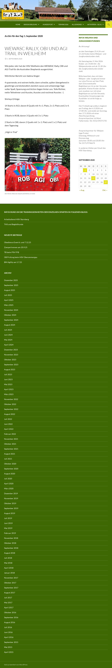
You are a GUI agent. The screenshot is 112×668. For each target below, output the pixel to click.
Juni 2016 (8, 632)
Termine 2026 (63, 24)
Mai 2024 (8, 340)
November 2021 (11, 439)
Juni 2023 (8, 379)
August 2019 (9, 513)
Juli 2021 (8, 459)
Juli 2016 (8, 627)
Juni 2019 (8, 523)
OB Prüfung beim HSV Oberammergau (20, 257)
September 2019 (11, 508)
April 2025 (8, 300)
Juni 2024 (8, 335)
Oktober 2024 (10, 315)
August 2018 (9, 553)
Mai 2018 (8, 563)
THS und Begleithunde (13, 224)
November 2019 (11, 498)
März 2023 (8, 394)
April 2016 (8, 637)
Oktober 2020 (10, 464)
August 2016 (9, 622)
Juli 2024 (8, 330)
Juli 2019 (8, 518)
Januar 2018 (9, 573)
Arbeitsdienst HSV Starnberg (16, 219)
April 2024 (8, 345)
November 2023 (11, 354)
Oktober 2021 (10, 444)
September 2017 (11, 587)
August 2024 (9, 325)
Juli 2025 (8, 295)
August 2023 (9, 369)
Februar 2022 (10, 434)
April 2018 (8, 568)
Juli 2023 (8, 374)
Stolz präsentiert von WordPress (15, 665)
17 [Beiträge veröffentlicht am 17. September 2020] (93, 178)
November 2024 (11, 310)
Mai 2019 (8, 528)
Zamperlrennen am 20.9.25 (15, 247)
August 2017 (9, 592)
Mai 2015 (8, 647)
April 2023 (8, 389)
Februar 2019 (10, 533)
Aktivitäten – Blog (94, 24)
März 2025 (8, 305)
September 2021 (11, 449)
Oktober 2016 (10, 612)
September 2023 (11, 364)
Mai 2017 (8, 602)
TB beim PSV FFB (11, 252)
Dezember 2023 (11, 349)
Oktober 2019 (10, 503)
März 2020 (8, 488)
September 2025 (11, 285)
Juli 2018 (8, 558)
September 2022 (11, 409)
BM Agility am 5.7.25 (13, 262)
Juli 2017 (8, 597)
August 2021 (9, 454)
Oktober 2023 (10, 359)
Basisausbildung (30, 24)
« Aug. (82, 190)
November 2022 (11, 399)
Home (18, 24)
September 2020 (11, 468)
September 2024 (11, 320)
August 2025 (9, 290)
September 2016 (11, 617)
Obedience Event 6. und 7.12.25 (17, 242)
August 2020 (9, 473)
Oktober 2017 (10, 583)
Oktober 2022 (10, 404)
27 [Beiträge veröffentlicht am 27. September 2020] (106, 182)
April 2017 (8, 607)
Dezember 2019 (11, 493)
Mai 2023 (8, 384)
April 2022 (8, 429)
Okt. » (104, 190)
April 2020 (8, 483)
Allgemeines (77, 24)
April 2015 (8, 652)
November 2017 (11, 578)
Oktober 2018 (10, 543)
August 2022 (9, 414)
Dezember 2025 (11, 280)
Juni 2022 (8, 424)
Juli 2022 (8, 419)
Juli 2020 (8, 478)
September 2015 (11, 642)
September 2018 (11, 548)
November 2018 (11, 538)
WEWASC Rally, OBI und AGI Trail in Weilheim (36, 51)
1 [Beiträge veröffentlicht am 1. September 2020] (85, 170)
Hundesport (48, 24)
